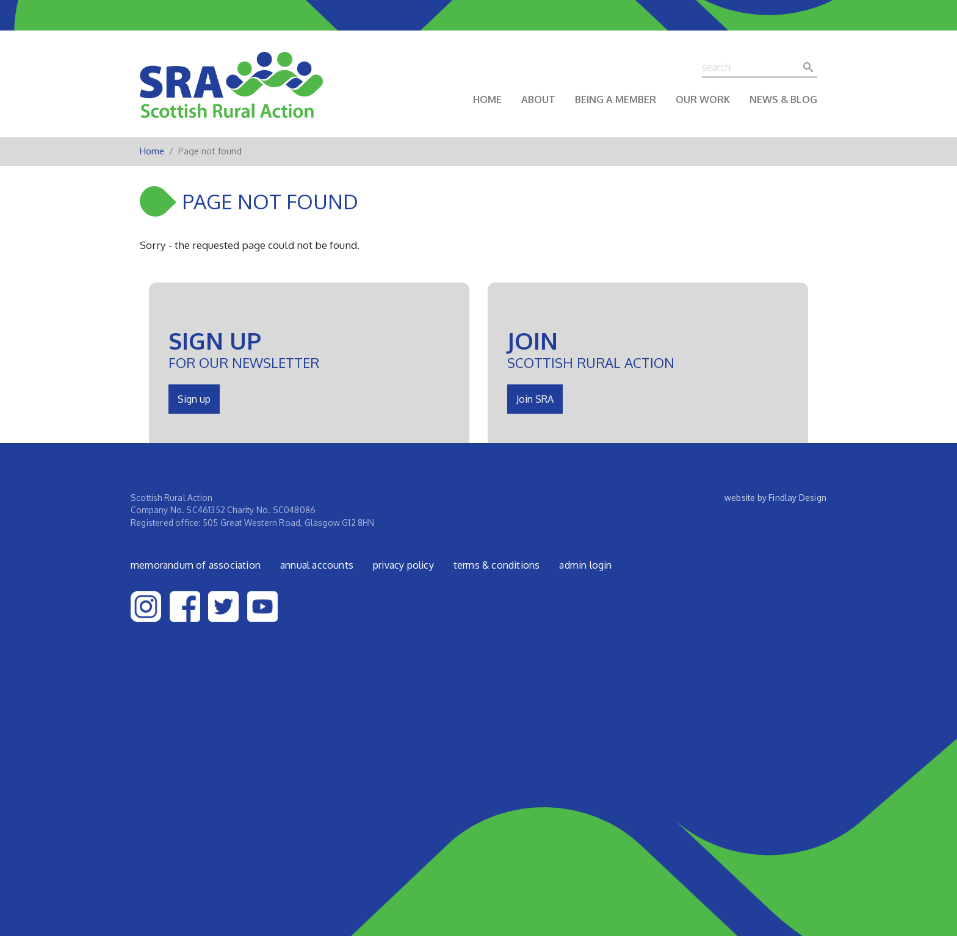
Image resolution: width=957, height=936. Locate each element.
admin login (585, 565)
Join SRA (535, 399)
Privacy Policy (403, 565)
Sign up (194, 399)
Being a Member (615, 99)
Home (487, 99)
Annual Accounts (316, 565)
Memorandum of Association (196, 565)
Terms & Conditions (496, 565)
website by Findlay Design (775, 497)
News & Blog (783, 99)
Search (811, 67)
